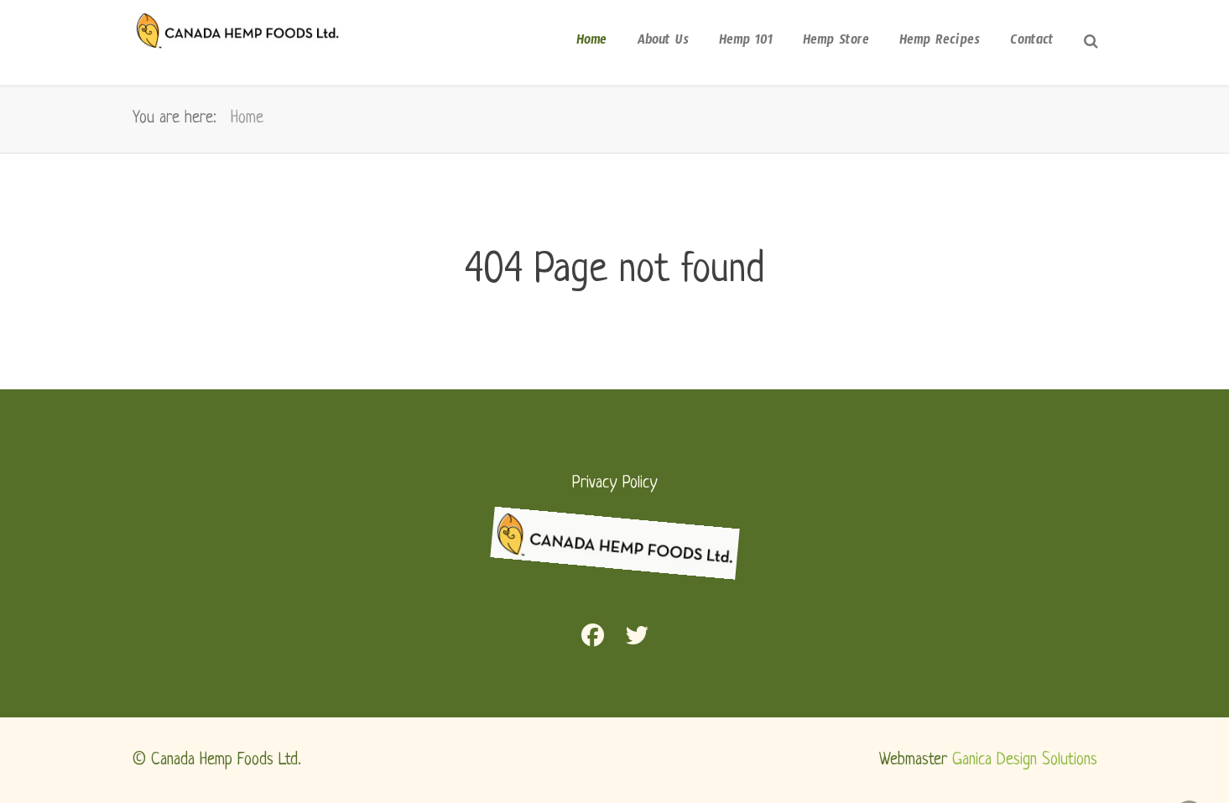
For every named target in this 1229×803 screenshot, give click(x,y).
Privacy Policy (615, 483)
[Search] (1090, 45)
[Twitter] (637, 639)
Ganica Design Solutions (1024, 760)
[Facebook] (592, 639)
